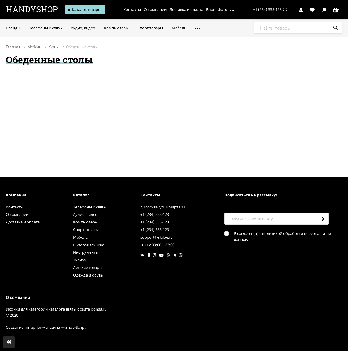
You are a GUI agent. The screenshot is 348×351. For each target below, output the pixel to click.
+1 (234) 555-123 (267, 9)
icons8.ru (99, 309)
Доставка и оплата (186, 9)
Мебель (34, 46)
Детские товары (87, 267)
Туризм (80, 259)
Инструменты (85, 252)
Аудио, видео (85, 214)
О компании (155, 9)
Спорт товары (86, 229)
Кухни (53, 46)
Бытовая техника (88, 244)
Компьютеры (85, 222)
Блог (210, 9)
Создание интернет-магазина (33, 327)
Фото (222, 9)
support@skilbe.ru (156, 237)
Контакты (132, 9)
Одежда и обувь (88, 275)
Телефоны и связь (89, 207)
